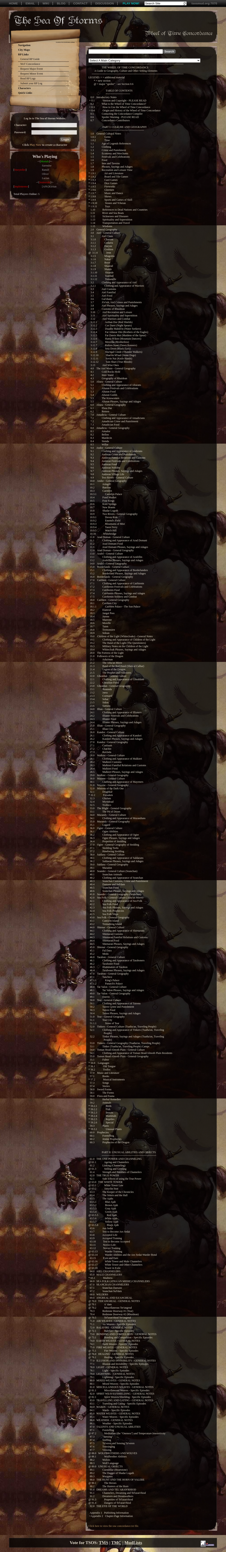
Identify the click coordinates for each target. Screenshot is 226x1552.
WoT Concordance (30, 63)
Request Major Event (31, 68)
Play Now (35, 144)
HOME (13, 3)
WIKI (46, 3)
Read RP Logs (28, 78)
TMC (116, 1542)
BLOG (61, 3)
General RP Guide (30, 59)
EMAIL (30, 3)
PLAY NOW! (131, 3)
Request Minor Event (31, 73)
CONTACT (80, 3)
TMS (103, 1542)
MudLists (133, 1542)
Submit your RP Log (31, 83)
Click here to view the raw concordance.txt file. (114, 1526)
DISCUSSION (104, 3)
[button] (65, 139)
